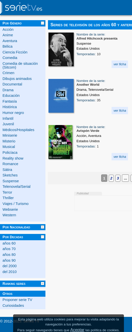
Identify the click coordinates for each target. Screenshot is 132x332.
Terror (7, 192)
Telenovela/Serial (17, 187)
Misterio (9, 141)
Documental (12, 84)
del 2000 (10, 266)
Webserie (10, 209)
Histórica (10, 107)
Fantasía (10, 101)
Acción (8, 29)
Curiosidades (13, 306)
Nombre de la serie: (90, 34)
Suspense (11, 181)
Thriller (8, 198)
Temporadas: (86, 54)
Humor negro (13, 113)
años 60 (9, 243)
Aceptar (77, 329)
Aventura (10, 41)
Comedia (10, 58)
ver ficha (120, 64)
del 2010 (10, 272)
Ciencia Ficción (15, 52)
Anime (8, 35)
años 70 (9, 249)
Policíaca (10, 152)
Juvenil (8, 124)
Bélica (8, 46)
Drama (8, 90)
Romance (10, 164)
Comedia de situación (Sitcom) (20, 65)
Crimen (8, 73)
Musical (9, 147)
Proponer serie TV (17, 300)
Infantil (8, 118)
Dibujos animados (17, 79)
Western (9, 215)
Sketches (10, 175)
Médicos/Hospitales (18, 130)
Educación (11, 96)
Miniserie (10, 135)
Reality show (13, 158)
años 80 (9, 255)
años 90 (9, 260)
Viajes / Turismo (16, 204)
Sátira (7, 170)
